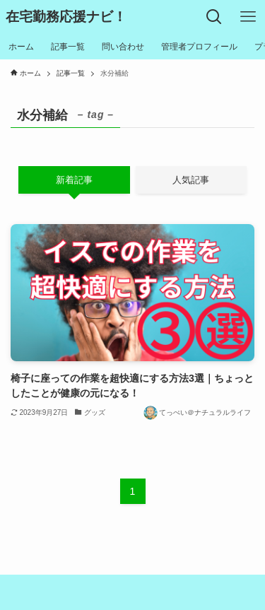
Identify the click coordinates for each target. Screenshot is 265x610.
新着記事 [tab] (74, 180)
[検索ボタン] (214, 17)
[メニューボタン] (248, 17)
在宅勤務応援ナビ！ (66, 17)
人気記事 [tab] (190, 180)
